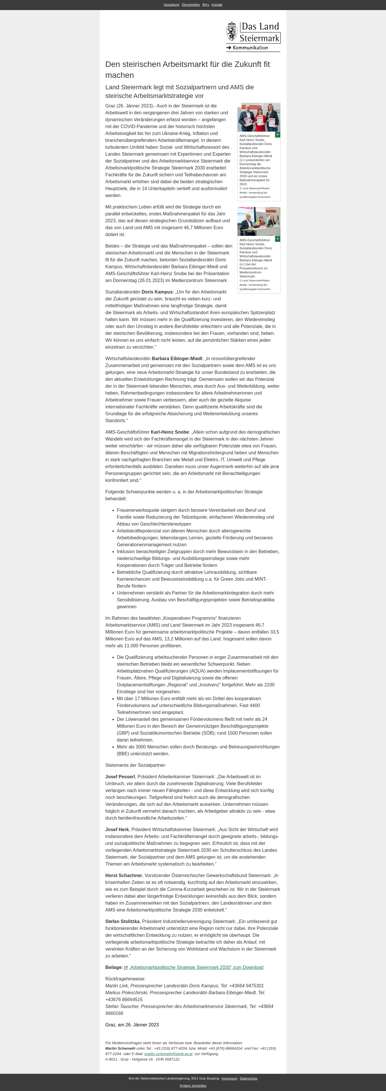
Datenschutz (249, 1078)
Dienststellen (191, 4)
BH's (206, 4)
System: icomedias (193, 1085)
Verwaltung (171, 4)
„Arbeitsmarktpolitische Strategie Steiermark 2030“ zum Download (196, 967)
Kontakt (217, 4)
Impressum (229, 1078)
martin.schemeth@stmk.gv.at (168, 1054)
